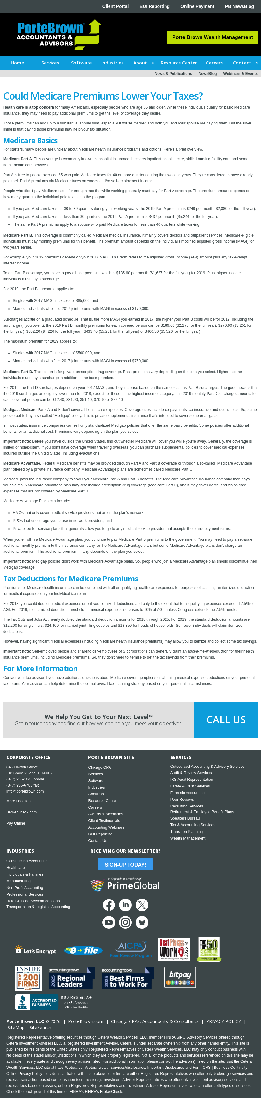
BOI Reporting (154, 6)
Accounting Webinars (106, 827)
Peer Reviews (182, 799)
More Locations (19, 801)
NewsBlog (208, 73)
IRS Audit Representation (191, 779)
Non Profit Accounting (24, 888)
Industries (96, 787)
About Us (96, 794)
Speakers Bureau (185, 818)
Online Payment (197, 6)
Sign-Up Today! (125, 864)
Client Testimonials (104, 821)
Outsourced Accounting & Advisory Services (207, 766)
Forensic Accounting (187, 793)
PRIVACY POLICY (223, 1021)
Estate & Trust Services (190, 786)
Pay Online (15, 823)
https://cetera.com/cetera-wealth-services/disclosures (100, 1067)
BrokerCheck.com (21, 812)
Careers (95, 807)
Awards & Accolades (105, 814)
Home (17, 63)
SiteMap (16, 1027)
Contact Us (97, 841)
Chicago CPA (99, 767)
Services (95, 774)
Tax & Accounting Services (192, 825)
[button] (50, 63)
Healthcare (15, 868)
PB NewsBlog (239, 6)
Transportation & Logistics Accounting (38, 907)
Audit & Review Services (191, 773)
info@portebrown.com (25, 791)
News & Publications (173, 73)
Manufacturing (18, 881)
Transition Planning (186, 831)
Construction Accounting (26, 861)
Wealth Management (188, 838)
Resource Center (102, 801)
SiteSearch (40, 1027)
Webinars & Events (240, 73)
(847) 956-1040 (19, 779)
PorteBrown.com (85, 1021)
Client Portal (115, 6)
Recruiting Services (186, 806)
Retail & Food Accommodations (33, 901)
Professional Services (24, 894)
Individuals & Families (24, 874)
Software (95, 781)
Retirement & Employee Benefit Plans (202, 812)
